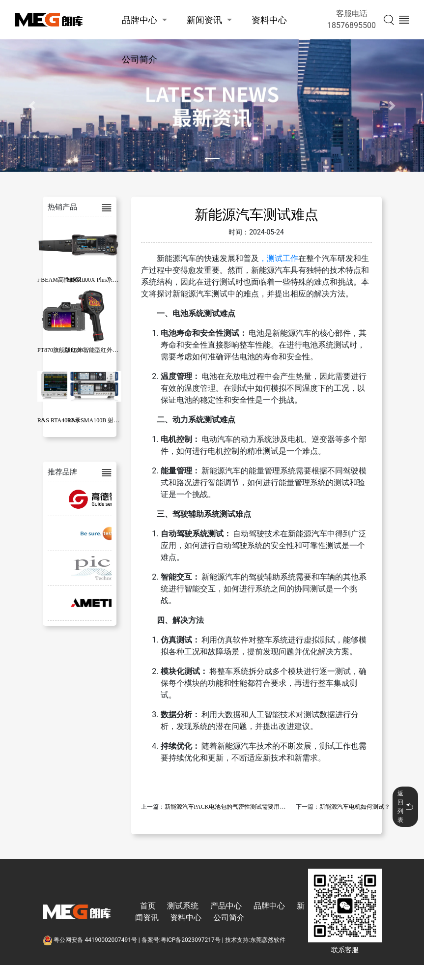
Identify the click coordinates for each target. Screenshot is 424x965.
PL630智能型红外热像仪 (98, 350)
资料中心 (269, 20)
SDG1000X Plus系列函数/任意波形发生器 (120, 279)
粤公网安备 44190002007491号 (91, 939)
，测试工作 (278, 258)
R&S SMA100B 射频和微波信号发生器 (117, 420)
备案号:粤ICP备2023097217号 (181, 939)
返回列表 (405, 806)
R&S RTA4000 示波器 (64, 420)
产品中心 (226, 905)
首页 (148, 905)
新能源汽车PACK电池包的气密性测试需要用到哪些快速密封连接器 (252, 806)
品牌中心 (139, 20)
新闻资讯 (204, 20)
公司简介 (139, 59)
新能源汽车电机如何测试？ (354, 806)
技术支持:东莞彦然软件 (255, 939)
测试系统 (182, 905)
